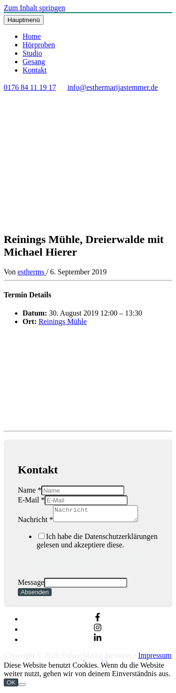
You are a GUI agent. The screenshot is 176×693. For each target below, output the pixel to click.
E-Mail (31, 500)
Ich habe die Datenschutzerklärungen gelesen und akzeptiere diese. (97, 554)
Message (31, 585)
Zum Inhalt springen (34, 8)
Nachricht (35, 522)
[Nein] (22, 687)
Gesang (34, 62)
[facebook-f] (97, 622)
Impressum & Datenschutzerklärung (111, 662)
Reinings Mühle (62, 321)
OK (11, 685)
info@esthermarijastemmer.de (112, 87)
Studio (32, 53)
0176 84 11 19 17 (30, 87)
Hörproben (39, 45)
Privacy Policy (95, 562)
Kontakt (35, 70)
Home (32, 36)
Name (29, 490)
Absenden (35, 594)
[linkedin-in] (97, 642)
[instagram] (97, 632)
